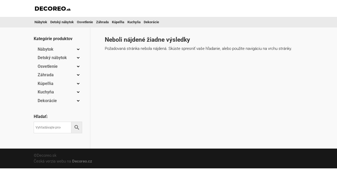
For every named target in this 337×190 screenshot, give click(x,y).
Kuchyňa (134, 22)
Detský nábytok (62, 22)
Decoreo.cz (82, 161)
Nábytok (40, 22)
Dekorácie (151, 22)
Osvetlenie (85, 22)
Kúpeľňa (118, 22)
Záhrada (102, 22)
